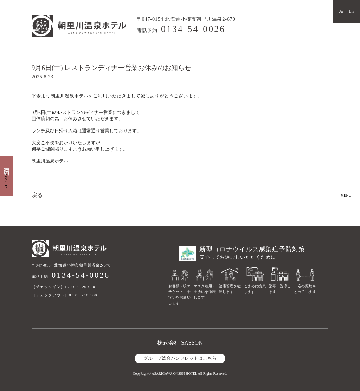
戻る (37, 195)
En (351, 11)
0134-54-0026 (193, 29)
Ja (341, 11)
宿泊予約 (6, 176)
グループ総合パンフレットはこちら (180, 358)
